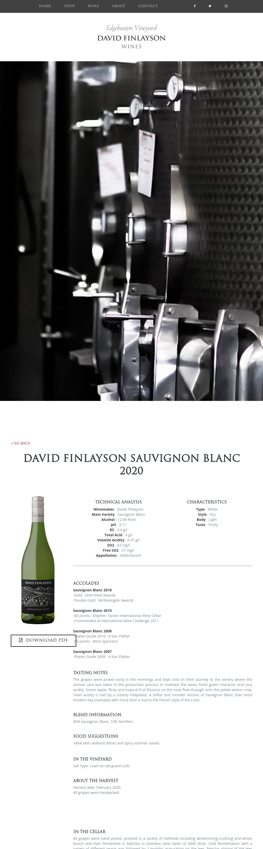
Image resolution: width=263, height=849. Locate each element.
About (119, 6)
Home (48, 6)
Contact (148, 6)
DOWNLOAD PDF (43, 640)
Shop (69, 6)
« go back (20, 443)
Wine (93, 6)
